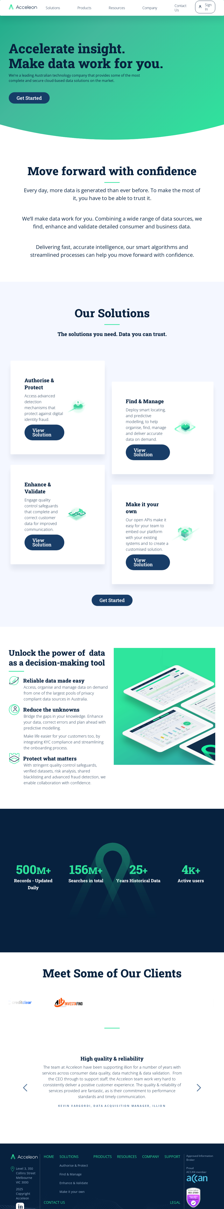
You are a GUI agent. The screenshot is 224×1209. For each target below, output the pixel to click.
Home (49, 1156)
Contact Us (180, 7)
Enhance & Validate (74, 1183)
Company (149, 7)
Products (84, 7)
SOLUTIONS (69, 1156)
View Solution (41, 442)
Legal (175, 1202)
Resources (117, 7)
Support (172, 1156)
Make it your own (72, 1192)
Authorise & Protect (74, 1165)
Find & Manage (71, 1174)
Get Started (29, 107)
